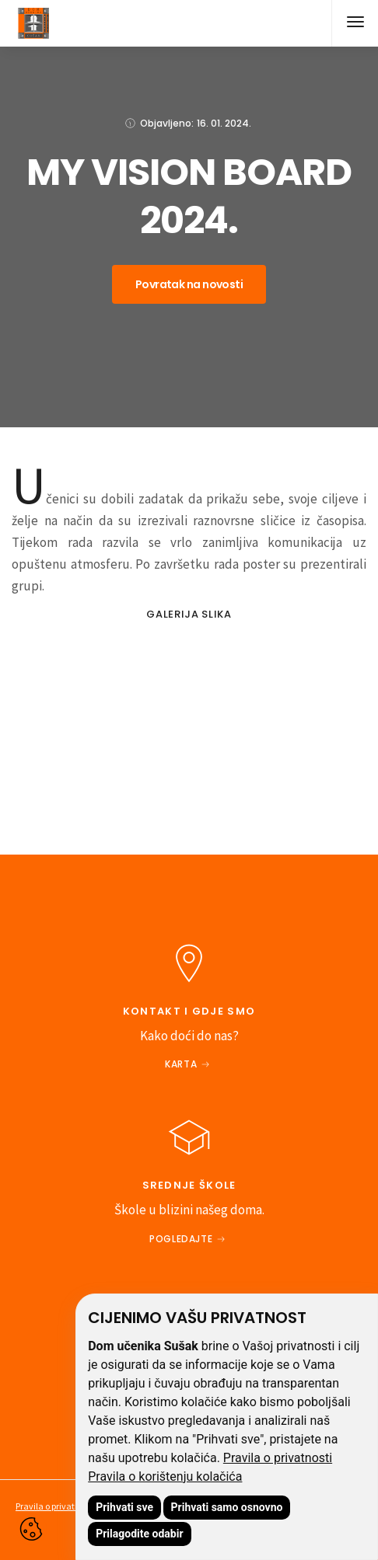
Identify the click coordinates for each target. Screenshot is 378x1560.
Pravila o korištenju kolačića (165, 1476)
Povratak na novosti (189, 284)
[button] (354, 23)
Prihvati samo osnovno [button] (227, 1507)
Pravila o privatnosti (277, 1457)
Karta (181, 1064)
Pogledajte (180, 1238)
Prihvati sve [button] (124, 1507)
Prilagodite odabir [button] (139, 1533)
